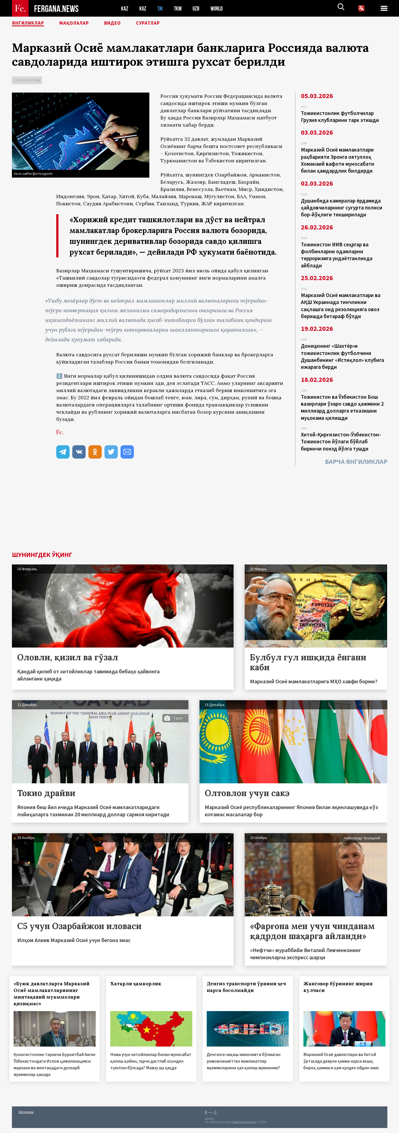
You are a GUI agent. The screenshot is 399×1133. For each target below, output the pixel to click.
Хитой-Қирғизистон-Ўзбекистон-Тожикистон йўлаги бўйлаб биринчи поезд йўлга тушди (341, 432)
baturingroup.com (244, 1127)
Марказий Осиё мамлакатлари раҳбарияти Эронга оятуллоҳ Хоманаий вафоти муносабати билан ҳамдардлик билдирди (337, 159)
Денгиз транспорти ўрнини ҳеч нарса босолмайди (244, 987)
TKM (179, 8)
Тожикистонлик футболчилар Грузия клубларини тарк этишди (340, 116)
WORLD (218, 8)
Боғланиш (26, 1117)
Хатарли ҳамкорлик (137, 984)
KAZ (124, 8)
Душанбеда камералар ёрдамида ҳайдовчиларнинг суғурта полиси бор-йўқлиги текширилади (341, 205)
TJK (161, 8)
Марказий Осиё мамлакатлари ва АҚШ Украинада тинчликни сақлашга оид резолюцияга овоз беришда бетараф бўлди (340, 300)
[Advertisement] (199, 510)
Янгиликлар (31, 23)
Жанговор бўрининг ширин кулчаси (340, 987)
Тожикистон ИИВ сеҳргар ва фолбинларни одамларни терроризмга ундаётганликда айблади (336, 251)
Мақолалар (83, 23)
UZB (197, 8)
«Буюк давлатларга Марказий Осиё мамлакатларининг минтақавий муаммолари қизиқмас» (54, 994)
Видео (127, 23)
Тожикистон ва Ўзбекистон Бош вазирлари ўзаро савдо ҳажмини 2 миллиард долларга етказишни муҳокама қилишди (342, 399)
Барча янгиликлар (356, 451)
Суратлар (166, 23)
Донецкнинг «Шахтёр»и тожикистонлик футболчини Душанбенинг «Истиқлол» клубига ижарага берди (342, 349)
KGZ (143, 8)
